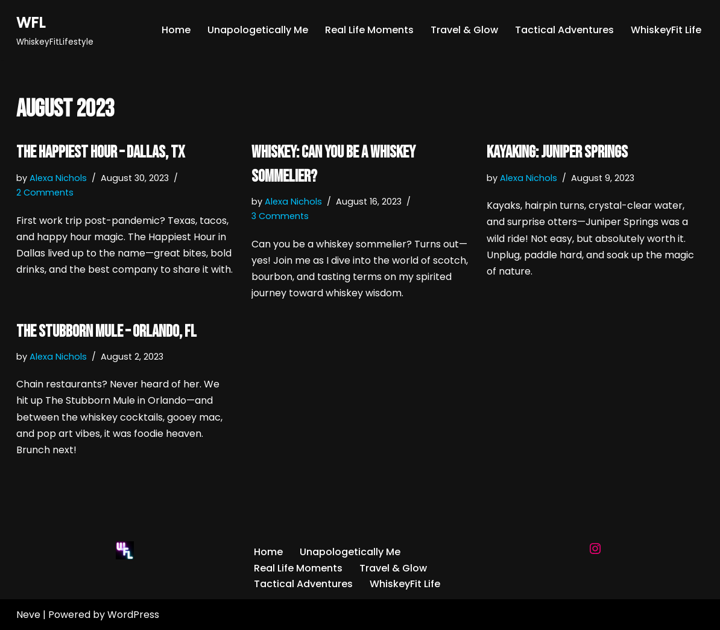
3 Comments (280, 216)
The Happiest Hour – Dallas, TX (100, 152)
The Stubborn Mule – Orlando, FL (106, 332)
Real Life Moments (369, 30)
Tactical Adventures (564, 30)
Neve (28, 615)
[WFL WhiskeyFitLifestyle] (54, 30)
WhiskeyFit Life (666, 30)
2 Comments (45, 192)
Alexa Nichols (58, 178)
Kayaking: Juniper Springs (557, 152)
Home (176, 30)
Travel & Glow (464, 30)
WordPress (133, 615)
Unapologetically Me (257, 30)
